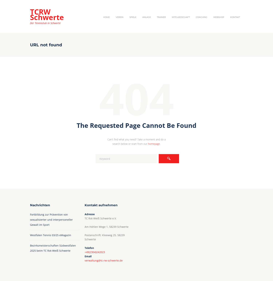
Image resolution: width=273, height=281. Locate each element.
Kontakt (235, 17)
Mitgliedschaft (181, 17)
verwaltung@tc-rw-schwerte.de (104, 260)
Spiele (132, 17)
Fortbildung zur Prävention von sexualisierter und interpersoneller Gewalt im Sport (51, 219)
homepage (154, 144)
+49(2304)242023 (95, 252)
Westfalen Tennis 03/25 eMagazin (51, 235)
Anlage (146, 17)
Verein (119, 17)
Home (106, 17)
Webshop (218, 17)
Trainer (161, 17)
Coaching (201, 17)
